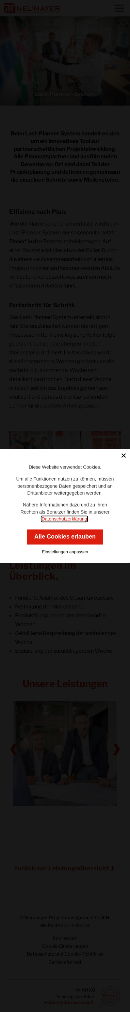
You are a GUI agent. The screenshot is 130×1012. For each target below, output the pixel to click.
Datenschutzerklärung (64, 519)
